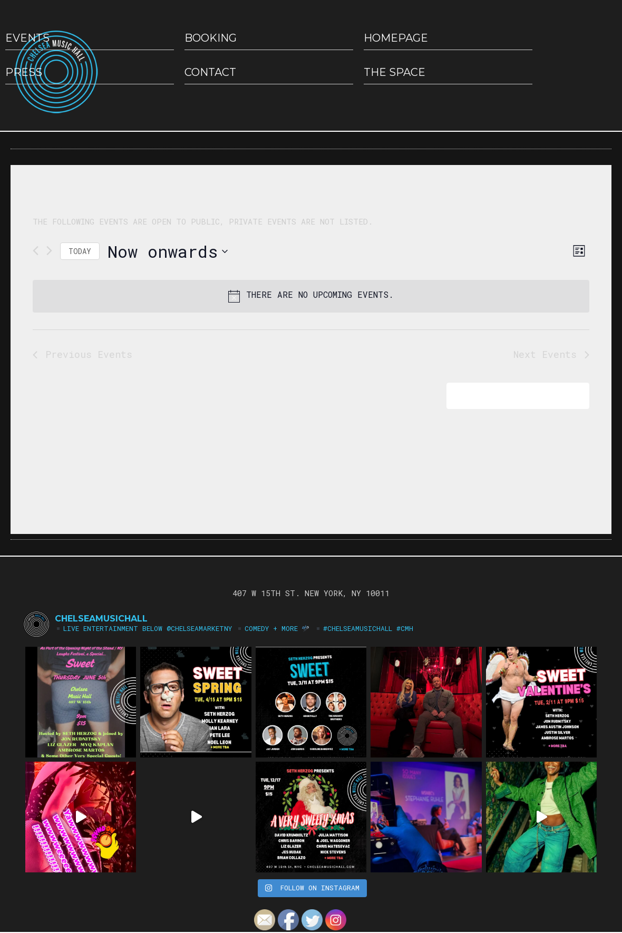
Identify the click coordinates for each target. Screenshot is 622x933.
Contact (210, 72)
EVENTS (27, 38)
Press (23, 72)
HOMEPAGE (396, 38)
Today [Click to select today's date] (80, 251)
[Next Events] (49, 251)
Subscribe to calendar (510, 395)
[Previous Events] (35, 251)
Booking (210, 38)
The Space (394, 72)
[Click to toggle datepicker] (168, 251)
